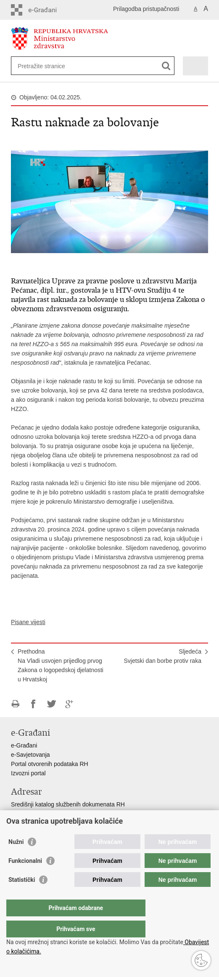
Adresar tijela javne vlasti (43, 813)
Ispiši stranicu (15, 703)
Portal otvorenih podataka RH (49, 764)
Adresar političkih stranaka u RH (53, 823)
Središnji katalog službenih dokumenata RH (68, 804)
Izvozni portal (28, 773)
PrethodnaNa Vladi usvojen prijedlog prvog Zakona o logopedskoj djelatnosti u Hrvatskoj (60, 665)
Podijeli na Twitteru (51, 703)
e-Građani (24, 745)
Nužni (16, 858)
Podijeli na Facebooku (33, 703)
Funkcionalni (25, 877)
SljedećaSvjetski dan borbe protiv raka (162, 656)
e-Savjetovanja (30, 754)
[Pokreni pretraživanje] (166, 65)
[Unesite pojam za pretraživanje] (48, 66)
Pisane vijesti (28, 622)
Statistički (21, 896)
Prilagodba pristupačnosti (146, 8)
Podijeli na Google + (69, 703)
